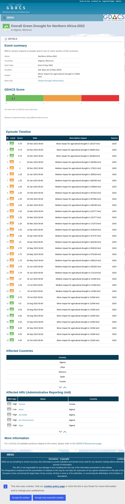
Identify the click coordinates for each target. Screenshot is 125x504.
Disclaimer (53, 459)
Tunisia (22, 404)
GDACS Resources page (89, 443)
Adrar (21, 409)
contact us (96, 1)
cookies (120, 459)
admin (118, 1)
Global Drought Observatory (51, 81)
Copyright (64, 459)
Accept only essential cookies (49, 497)
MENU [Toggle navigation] (8, 18)
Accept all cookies (21, 497)
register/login (108, 1)
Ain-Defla (23, 415)
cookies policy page (54, 486)
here (35, 109)
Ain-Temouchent (26, 420)
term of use (85, 1)
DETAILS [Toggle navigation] (10, 39)
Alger (21, 425)
